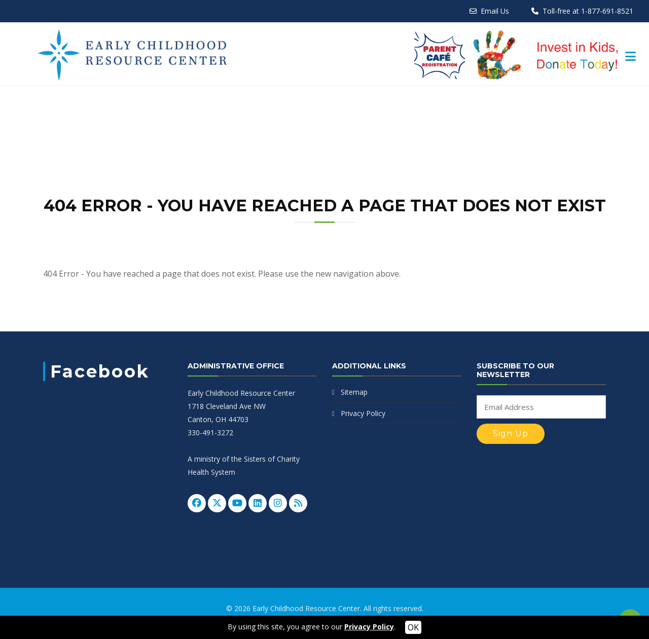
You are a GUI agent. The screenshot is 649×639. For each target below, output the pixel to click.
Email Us (495, 11)
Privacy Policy (363, 413)
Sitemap (354, 392)
